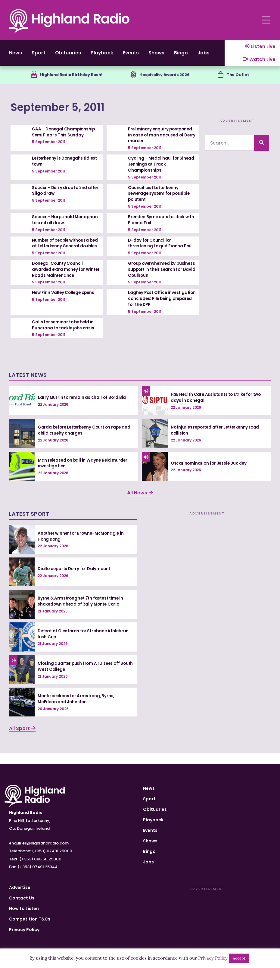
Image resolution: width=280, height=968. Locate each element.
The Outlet (240, 80)
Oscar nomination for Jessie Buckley (210, 473)
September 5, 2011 (71, 112)
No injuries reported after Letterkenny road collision (217, 441)
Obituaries (76, 55)
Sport (42, 55)
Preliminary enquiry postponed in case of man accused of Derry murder (161, 140)
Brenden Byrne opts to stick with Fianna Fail (157, 225)
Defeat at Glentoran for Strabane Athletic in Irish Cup (85, 644)
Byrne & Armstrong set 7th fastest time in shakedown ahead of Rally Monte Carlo (82, 612)
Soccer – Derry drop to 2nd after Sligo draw (61, 196)
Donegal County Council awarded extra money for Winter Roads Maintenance (61, 280)
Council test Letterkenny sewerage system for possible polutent (160, 198)
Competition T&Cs (29, 919)
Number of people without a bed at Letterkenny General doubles (62, 251)
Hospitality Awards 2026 (167, 80)
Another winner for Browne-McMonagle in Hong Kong (82, 546)
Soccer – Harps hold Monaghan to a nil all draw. (66, 225)
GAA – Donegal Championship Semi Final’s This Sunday (64, 138)
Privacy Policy (24, 930)
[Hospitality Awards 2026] (133, 80)
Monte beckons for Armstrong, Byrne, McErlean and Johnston (78, 709)
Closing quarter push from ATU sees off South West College (80, 677)
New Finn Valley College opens (64, 303)
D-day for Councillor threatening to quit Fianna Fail (161, 248)
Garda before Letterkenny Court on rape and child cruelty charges (86, 441)
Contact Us (21, 898)
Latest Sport (29, 524)
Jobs (148, 862)
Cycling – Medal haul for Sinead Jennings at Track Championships (162, 169)
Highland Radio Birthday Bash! (71, 80)
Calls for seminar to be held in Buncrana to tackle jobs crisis (64, 335)
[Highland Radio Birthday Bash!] (31, 80)
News (16, 55)
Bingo (204, 55)
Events (147, 55)
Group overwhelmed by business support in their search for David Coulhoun (156, 280)
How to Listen (24, 909)
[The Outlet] (221, 80)
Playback (114, 55)
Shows (176, 55)
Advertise (19, 888)
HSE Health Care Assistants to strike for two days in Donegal (218, 408)
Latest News (28, 385)
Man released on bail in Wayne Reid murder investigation (84, 473)
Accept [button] (239, 958)
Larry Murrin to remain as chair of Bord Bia (83, 408)
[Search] (261, 148)
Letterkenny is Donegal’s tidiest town (58, 166)
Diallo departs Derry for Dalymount (76, 579)
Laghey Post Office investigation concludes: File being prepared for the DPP (159, 309)
